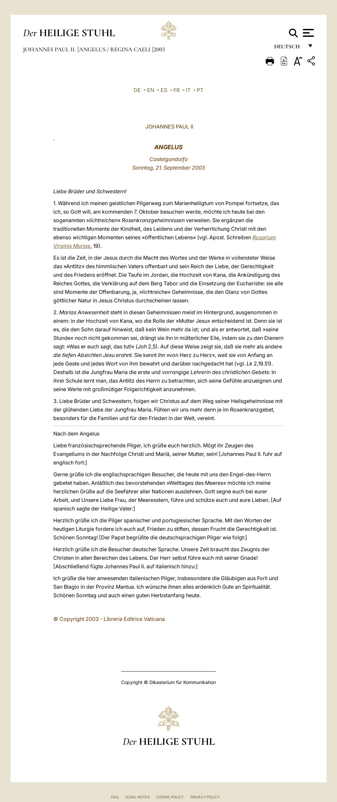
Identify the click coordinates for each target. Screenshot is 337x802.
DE (137, 90)
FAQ (114, 797)
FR (176, 90)
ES (164, 90)
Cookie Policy (170, 797)
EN (150, 90)
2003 (159, 49)
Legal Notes (137, 797)
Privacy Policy (205, 797)
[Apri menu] (307, 32)
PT (200, 90)
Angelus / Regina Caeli (115, 49)
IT (188, 90)
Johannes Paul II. (50, 49)
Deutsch (288, 48)
